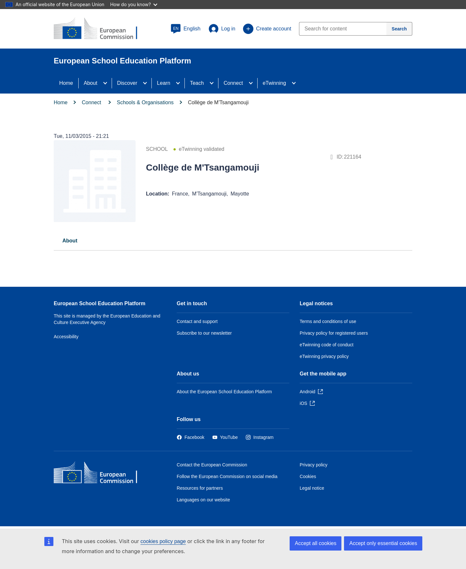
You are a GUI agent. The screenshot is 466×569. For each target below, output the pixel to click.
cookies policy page (163, 541)
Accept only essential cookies (383, 543)
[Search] (399, 29)
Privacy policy (313, 464)
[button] (186, 29)
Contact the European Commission (212, 464)
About (90, 83)
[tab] (70, 240)
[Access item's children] (107, 83)
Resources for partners (200, 488)
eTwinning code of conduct (326, 344)
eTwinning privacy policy (324, 356)
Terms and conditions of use (328, 321)
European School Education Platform (99, 303)
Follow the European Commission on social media (227, 476)
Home (66, 83)
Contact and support (197, 321)
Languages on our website (203, 499)
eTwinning (274, 83)
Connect (233, 83)
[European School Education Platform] (101, 29)
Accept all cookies (315, 543)
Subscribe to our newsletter (204, 333)
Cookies (308, 476)
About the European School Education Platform (224, 391)
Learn (163, 83)
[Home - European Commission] (101, 474)
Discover (127, 83)
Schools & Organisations (145, 102)
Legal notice (312, 488)
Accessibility (66, 336)
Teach (197, 83)
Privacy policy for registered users (334, 333)
